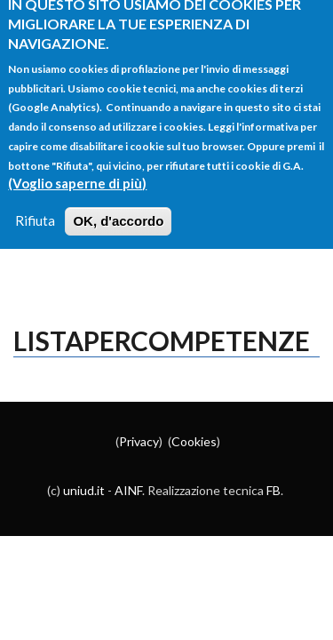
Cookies (194, 441)
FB (273, 490)
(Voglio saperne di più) (77, 171)
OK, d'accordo (118, 208)
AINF (128, 490)
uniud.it (84, 490)
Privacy (139, 441)
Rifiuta (35, 208)
